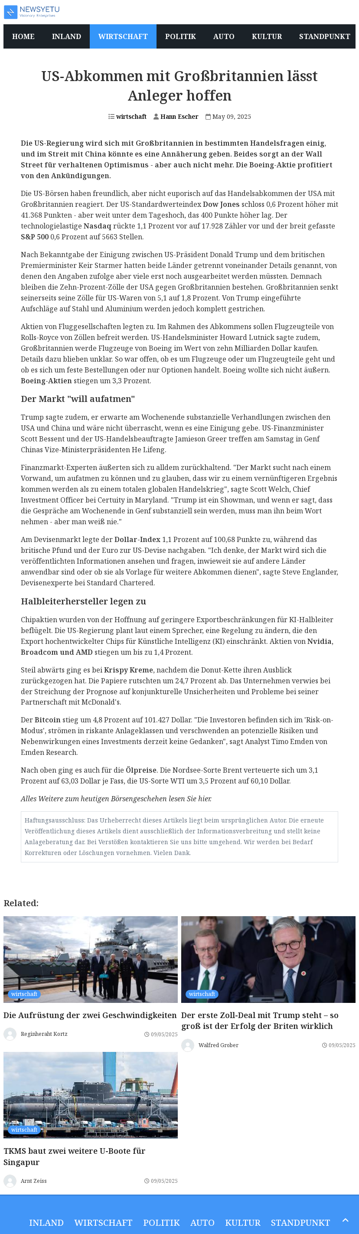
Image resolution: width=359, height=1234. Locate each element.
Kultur (243, 1222)
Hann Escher (176, 116)
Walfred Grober (218, 1045)
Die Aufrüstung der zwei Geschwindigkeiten (90, 1015)
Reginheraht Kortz (44, 1034)
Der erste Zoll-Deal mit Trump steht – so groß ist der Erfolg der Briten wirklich (260, 1021)
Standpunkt (300, 1222)
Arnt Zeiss (34, 1181)
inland (46, 1222)
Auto (202, 1222)
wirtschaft (127, 116)
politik (161, 1222)
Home (23, 36)
